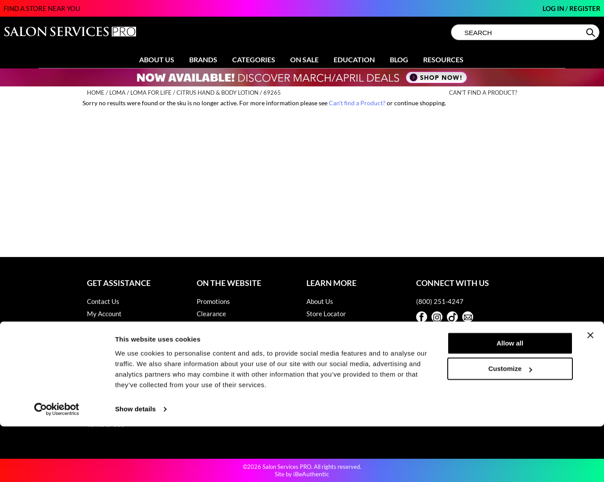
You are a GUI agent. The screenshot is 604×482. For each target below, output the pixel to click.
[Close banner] (590, 391)
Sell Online (322, 326)
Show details (135, 464)
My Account (104, 314)
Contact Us (103, 301)
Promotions (213, 301)
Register (584, 8)
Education (354, 59)
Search (591, 32)
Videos (206, 350)
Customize (510, 424)
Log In (554, 8)
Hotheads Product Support (125, 375)
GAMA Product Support (121, 363)
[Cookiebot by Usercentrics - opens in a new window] (56, 464)
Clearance (211, 314)
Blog (399, 59)
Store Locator (326, 314)
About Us (156, 59)
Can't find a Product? (483, 92)
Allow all (509, 399)
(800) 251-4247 (440, 301)
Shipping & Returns (114, 326)
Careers (318, 338)
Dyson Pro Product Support (126, 350)
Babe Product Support (118, 338)
